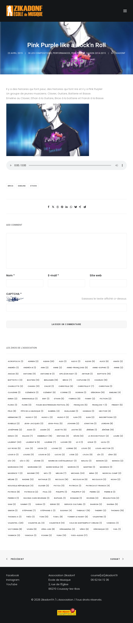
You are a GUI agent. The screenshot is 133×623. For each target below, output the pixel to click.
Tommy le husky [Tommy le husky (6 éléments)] (77, 516)
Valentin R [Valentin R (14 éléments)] (57, 522)
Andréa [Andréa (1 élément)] (13, 367)
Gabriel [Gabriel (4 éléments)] (54, 411)
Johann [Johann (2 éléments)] (73, 423)
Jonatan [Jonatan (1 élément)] (90, 423)
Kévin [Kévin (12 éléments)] (78, 435)
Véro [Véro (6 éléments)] (84, 529)
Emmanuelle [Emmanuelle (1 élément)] (30, 398)
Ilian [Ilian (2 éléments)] (90, 417)
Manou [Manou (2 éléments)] (117, 460)
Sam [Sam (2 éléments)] (12, 504)
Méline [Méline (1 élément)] (12, 479)
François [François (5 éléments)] (80, 404)
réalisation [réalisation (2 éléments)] (111, 498)
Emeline (22, 185)
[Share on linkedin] (66, 207)
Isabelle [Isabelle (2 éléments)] (14, 423)
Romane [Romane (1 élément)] (76, 498)
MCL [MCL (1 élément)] (47, 473)
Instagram (12, 580)
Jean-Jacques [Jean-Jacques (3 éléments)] (33, 423)
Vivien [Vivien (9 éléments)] (32, 529)
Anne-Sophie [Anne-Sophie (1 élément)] (100, 367)
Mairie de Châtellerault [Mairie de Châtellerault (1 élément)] (62, 460)
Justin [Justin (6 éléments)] (76, 429)
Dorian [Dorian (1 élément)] (81, 392)
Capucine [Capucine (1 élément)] (83, 380)
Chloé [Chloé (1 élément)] (49, 386)
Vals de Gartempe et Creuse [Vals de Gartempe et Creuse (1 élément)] (85, 522)
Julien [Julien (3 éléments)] (45, 429)
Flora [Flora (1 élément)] (12, 404)
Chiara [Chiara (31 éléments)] (33, 386)
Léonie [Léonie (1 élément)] (39, 460)
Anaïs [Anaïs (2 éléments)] (118, 361)
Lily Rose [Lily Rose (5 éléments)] (14, 448)
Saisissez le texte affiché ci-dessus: (104, 298)
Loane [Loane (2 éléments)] (57, 448)
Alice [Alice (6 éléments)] (104, 361)
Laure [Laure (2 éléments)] (118, 435)
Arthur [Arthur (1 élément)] (87, 373)
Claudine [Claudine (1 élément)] (14, 392)
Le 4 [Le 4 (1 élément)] (79, 442)
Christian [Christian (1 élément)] (105, 386)
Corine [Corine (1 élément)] (65, 392)
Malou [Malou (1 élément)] (86, 460)
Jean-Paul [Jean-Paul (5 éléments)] (55, 423)
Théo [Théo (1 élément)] (30, 516)
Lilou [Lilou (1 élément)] (105, 442)
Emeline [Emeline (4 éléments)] (115, 392)
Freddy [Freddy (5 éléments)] (117, 404)
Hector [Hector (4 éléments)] (105, 411)
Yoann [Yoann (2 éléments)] (46, 535)
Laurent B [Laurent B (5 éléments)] (33, 442)
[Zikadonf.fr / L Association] (24, 11)
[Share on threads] (57, 207)
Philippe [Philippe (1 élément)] (61, 491)
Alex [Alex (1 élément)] (62, 361)
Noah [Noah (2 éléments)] (115, 479)
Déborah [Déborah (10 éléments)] (98, 392)
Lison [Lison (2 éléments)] (42, 448)
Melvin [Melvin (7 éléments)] (61, 473)
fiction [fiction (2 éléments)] (105, 398)
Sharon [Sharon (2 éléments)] (96, 504)
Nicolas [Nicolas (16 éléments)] (61, 479)
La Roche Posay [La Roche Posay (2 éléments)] (98, 435)
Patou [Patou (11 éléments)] (59, 485)
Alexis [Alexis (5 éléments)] (90, 361)
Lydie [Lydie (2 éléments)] (73, 454)
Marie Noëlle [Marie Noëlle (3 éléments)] (54, 467)
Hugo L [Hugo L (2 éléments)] (47, 417)
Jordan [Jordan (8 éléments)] (107, 423)
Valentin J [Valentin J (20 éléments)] (15, 522)
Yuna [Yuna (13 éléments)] (61, 535)
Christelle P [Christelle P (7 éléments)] (86, 386)
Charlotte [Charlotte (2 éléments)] (15, 386)
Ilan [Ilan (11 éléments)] (77, 417)
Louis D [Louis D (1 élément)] (13, 454)
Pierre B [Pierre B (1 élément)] (109, 491)
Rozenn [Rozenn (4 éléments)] (92, 498)
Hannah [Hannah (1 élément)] (88, 411)
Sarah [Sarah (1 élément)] (40, 504)
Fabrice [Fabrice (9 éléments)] (74, 398)
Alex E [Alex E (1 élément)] (75, 361)
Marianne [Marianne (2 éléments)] (34, 467)
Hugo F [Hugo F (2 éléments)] (31, 417)
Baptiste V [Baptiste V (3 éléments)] (15, 380)
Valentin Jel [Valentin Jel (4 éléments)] (36, 522)
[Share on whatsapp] (71, 207)
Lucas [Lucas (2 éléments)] (60, 454)
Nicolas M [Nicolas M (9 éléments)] (80, 479)
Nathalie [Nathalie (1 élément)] (44, 479)
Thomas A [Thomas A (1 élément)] (14, 516)
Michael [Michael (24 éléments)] (78, 473)
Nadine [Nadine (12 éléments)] (28, 479)
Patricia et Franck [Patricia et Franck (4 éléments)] (98, 485)
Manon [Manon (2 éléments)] (101, 460)
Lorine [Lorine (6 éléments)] (71, 448)
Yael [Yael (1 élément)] (117, 529)
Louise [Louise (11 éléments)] (28, 454)
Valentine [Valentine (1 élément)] (99, 516)
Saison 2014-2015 (96, 53)
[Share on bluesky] (75, 207)
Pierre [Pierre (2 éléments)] (95, 491)
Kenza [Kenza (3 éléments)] (13, 435)
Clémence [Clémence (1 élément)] (31, 392)
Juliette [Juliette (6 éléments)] (60, 429)
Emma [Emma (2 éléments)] (12, 398)
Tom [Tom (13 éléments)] (43, 516)
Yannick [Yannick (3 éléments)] (14, 535)
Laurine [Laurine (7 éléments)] (50, 442)
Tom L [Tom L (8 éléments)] (58, 516)
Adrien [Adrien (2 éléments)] (33, 361)
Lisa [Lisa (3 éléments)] (29, 448)
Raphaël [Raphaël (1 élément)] (60, 498)
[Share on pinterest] (62, 207)
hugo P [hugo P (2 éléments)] (63, 417)
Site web (96, 275)
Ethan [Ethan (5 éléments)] (59, 398)
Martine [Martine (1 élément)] (89, 467)
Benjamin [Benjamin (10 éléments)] (51, 380)
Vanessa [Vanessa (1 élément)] (113, 522)
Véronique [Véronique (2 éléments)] (100, 529)
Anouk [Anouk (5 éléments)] (13, 373)
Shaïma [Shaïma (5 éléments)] (112, 504)
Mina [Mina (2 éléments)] (93, 473)
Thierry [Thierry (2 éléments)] (100, 510)
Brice (10, 185)
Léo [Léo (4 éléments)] (11, 460)
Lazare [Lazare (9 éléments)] (66, 442)
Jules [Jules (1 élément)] (31, 429)
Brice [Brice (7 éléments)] (67, 380)
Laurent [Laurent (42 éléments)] (14, 442)
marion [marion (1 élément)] (73, 467)
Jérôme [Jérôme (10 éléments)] (108, 429)
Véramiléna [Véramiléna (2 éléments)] (67, 529)
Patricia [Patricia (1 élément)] (75, 485)
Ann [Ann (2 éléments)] (44, 367)
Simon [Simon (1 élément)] (12, 510)
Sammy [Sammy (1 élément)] (25, 504)
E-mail (53, 275)
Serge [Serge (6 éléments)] (55, 504)
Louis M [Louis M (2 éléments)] (44, 454)
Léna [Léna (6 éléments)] (112, 454)
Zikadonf (119, 53)
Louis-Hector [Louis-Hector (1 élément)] (104, 448)
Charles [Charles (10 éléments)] (100, 380)
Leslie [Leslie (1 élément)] (92, 442)
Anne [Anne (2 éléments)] (57, 367)
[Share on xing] (80, 207)
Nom (10, 275)
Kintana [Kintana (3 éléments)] (63, 435)
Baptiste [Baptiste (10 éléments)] (104, 373)
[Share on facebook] (48, 207)
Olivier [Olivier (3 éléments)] (43, 485)
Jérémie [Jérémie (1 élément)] (91, 429)
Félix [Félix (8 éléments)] (12, 411)
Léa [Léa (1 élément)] (100, 454)
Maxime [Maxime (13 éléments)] (33, 473)
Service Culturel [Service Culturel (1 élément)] (74, 504)
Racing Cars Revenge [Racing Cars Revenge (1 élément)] (36, 498)
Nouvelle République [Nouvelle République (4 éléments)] (20, 485)
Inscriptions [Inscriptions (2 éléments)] (107, 417)
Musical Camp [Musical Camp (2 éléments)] (112, 473)
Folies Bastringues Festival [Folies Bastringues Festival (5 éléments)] (52, 404)
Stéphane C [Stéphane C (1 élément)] (47, 510)
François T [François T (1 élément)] (99, 404)
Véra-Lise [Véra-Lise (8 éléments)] (48, 529)
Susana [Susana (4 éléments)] (66, 510)
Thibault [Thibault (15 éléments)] (83, 510)
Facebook (12, 575)
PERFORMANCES (61, 53)
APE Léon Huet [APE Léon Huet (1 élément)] (68, 373)
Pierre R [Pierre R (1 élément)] (13, 498)
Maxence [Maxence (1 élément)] (106, 467)
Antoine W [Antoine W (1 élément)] (47, 373)
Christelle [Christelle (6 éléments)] (66, 386)
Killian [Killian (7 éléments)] (27, 435)
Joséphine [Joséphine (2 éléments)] (15, 429)
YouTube (11, 584)
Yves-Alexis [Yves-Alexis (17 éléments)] (79, 535)
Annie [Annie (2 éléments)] (118, 367)
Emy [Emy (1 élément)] (45, 398)
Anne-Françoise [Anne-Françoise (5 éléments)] (77, 367)
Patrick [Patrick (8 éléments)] (14, 491)
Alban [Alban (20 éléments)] (48, 361)
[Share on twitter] (53, 207)
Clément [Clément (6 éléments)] (49, 392)
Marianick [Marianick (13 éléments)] (15, 467)
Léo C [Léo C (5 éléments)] (24, 460)
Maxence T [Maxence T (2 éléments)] (15, 473)
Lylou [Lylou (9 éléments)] (87, 454)
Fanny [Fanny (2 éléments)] (90, 398)
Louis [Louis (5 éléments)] (86, 448)
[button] (125, 11)
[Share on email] (84, 207)
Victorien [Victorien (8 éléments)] (15, 529)
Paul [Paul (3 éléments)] (47, 491)
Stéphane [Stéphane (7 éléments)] (29, 510)
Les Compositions (41, 53)
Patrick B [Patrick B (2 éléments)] (31, 491)
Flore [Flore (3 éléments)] (26, 404)
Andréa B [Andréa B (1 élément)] (29, 367)
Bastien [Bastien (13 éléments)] (33, 380)
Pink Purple (78, 53)
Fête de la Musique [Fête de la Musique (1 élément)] (32, 411)
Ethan (33, 185)
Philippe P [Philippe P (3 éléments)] (78, 491)
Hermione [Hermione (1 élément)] (14, 417)
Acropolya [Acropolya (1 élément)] (15, 361)
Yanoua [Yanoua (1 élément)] (30, 535)
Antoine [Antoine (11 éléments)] (29, 373)
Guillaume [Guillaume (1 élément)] (71, 411)
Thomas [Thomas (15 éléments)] (117, 510)
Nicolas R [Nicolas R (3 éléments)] (99, 479)
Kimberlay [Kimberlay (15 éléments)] (44, 435)
